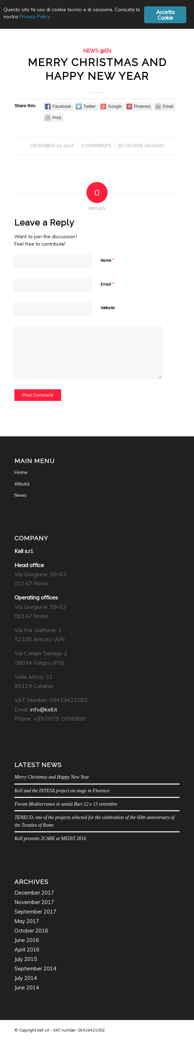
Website (108, 307)
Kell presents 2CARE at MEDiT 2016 (50, 838)
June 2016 (26, 940)
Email (108, 284)
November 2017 (34, 902)
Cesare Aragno (145, 145)
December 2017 (34, 892)
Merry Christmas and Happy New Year (51, 777)
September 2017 (35, 911)
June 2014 (26, 987)
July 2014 (25, 978)
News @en (97, 51)
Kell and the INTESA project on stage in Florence (62, 790)
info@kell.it (43, 709)
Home (20, 472)
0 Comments (96, 145)
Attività (22, 484)
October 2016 (31, 930)
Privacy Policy (34, 16)
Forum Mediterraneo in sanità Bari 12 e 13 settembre (65, 804)
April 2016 (26, 949)
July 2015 (25, 959)
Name (108, 260)
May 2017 (26, 921)
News (20, 495)
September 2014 (35, 968)
